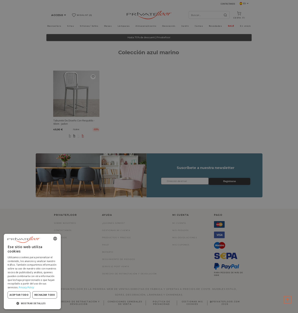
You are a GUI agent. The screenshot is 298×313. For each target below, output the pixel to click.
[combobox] (55, 239)
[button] (32, 303)
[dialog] (32, 271)
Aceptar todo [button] (19, 294)
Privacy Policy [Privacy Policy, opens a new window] (26, 287)
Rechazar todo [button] (44, 294)
